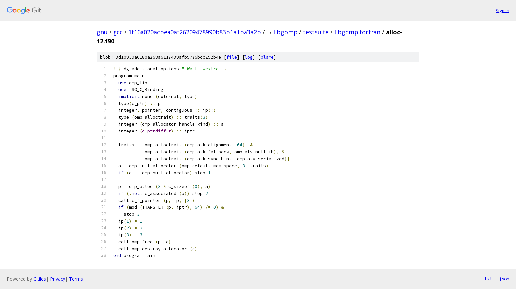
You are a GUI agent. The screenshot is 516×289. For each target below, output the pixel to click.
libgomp (285, 32)
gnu (102, 32)
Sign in (502, 10)
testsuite (316, 32)
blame (267, 57)
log (249, 57)
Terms (76, 279)
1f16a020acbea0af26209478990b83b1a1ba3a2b (194, 32)
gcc (118, 32)
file (231, 57)
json (504, 279)
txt (488, 279)
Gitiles (39, 279)
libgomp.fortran (357, 32)
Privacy (57, 279)
